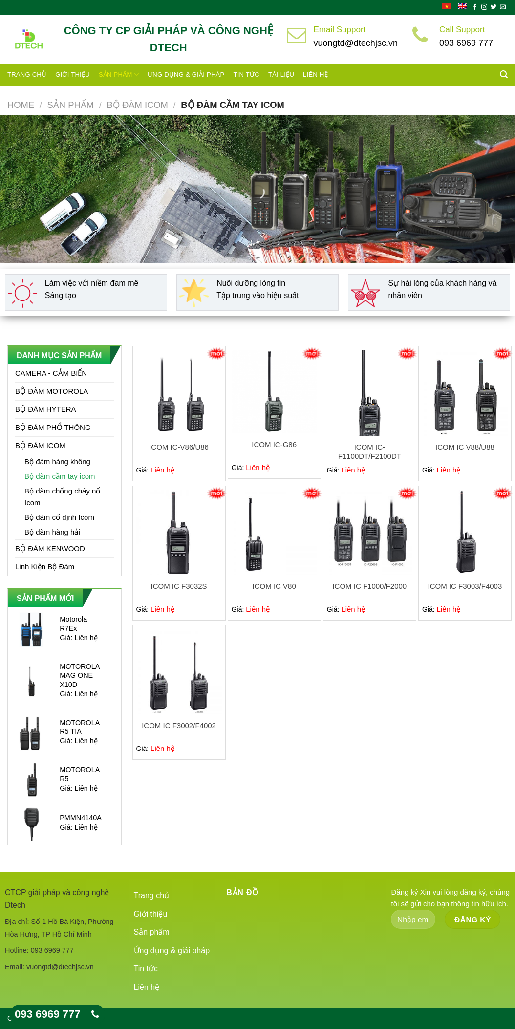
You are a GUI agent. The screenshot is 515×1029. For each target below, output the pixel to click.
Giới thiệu (72, 74)
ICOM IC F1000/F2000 (369, 586)
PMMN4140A (81, 818)
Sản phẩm (119, 74)
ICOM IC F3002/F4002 (179, 725)
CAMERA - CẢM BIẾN (51, 373)
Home (20, 105)
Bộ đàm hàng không (57, 461)
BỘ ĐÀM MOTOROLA (51, 391)
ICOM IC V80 (274, 586)
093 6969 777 (466, 43)
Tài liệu (281, 74)
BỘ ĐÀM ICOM (137, 105)
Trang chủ (26, 74)
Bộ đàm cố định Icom (59, 517)
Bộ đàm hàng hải (52, 532)
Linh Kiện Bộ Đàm (44, 566)
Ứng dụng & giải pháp (186, 74)
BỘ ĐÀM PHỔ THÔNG (53, 427)
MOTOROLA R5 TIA (79, 727)
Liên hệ (315, 74)
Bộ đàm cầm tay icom (59, 476)
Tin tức (246, 74)
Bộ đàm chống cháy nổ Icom (62, 497)
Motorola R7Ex (73, 623)
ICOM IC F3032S (179, 586)
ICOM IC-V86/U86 (179, 447)
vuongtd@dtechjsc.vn (356, 43)
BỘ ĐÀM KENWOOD (50, 548)
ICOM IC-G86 (274, 444)
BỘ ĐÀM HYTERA (45, 409)
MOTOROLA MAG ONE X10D (79, 675)
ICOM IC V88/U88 (464, 447)
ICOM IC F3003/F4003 (465, 586)
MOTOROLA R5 (79, 774)
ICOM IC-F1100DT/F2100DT (369, 452)
